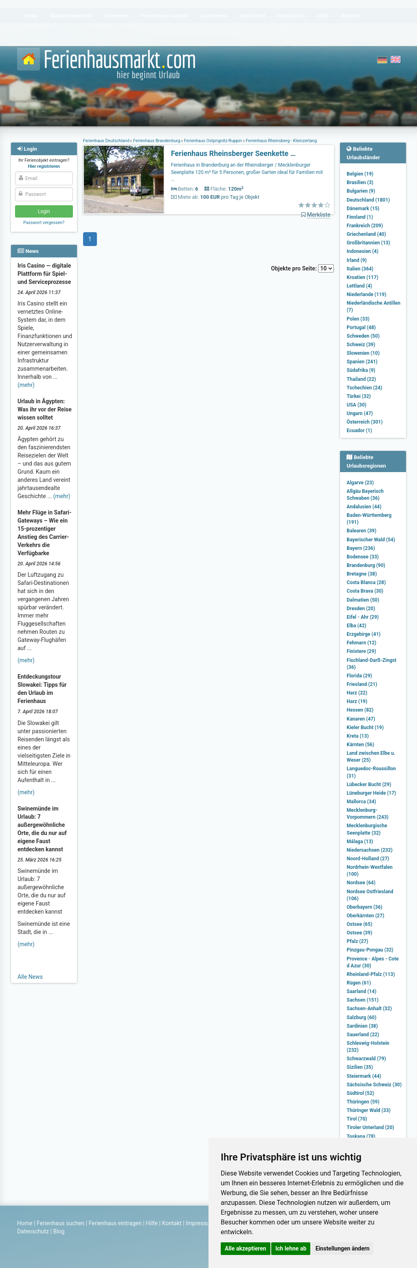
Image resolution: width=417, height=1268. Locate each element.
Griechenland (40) (366, 234)
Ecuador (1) (359, 430)
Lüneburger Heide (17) (371, 793)
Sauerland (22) (363, 1034)
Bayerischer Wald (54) (371, 540)
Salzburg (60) (361, 1017)
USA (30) (357, 405)
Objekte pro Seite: (302, 268)
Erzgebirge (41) (363, 634)
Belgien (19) (360, 174)
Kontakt (172, 1223)
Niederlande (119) (366, 294)
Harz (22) (357, 693)
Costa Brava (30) (365, 591)
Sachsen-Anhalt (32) (369, 1008)
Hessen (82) (360, 710)
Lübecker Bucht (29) (369, 784)
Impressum (200, 1223)
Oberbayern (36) (364, 907)
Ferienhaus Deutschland (107, 140)
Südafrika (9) (361, 370)
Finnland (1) (360, 217)
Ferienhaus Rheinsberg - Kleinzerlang (281, 140)
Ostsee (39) (359, 933)
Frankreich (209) (365, 226)
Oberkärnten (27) (365, 916)
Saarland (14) (361, 991)
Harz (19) (357, 701)
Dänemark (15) (363, 208)
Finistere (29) (361, 651)
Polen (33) (358, 319)
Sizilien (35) (360, 1067)
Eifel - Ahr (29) (363, 617)
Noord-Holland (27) (368, 858)
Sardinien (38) (362, 1026)
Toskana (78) (361, 1136)
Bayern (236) (361, 548)
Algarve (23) (360, 483)
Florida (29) (359, 676)
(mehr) (26, 385)
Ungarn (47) (360, 413)
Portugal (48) (361, 327)
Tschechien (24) (364, 388)
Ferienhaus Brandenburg (156, 140)
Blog (58, 1231)
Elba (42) (356, 626)
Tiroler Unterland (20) (370, 1127)
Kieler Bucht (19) (365, 727)
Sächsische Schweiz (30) (374, 1085)
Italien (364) (360, 269)
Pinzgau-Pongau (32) (370, 950)
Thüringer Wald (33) (369, 1110)
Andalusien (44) (364, 507)
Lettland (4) (359, 286)
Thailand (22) (361, 379)
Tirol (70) (357, 1119)
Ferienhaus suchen (60, 1223)
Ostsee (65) (359, 924)
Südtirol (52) (360, 1093)
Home (25, 1223)
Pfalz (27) (357, 941)
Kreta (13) (358, 736)
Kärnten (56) (360, 744)
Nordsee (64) (361, 883)
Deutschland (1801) (368, 200)
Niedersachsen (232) (370, 850)
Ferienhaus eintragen (115, 1223)
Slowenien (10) (363, 353)
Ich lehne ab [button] (290, 1248)
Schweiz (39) (361, 344)
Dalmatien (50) (363, 600)
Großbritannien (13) (368, 243)
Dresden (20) (361, 608)
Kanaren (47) (361, 719)
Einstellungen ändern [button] (343, 1248)
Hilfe (152, 1223)
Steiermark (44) (364, 1076)
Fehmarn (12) (361, 643)
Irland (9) (357, 260)
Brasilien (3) (360, 182)
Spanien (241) (362, 362)
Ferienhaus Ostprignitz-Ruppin (213, 140)
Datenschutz (33, 1231)
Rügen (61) (359, 983)
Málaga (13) (360, 841)
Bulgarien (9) (361, 191)
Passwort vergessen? (43, 222)
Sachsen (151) (362, 1000)
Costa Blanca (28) (366, 582)
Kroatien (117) (362, 277)
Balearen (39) (361, 531)
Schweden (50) (363, 336)
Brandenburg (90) (366, 565)
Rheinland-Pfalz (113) (371, 974)
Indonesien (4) (362, 251)
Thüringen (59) (363, 1102)
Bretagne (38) (362, 574)
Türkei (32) (359, 396)
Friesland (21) (362, 684)
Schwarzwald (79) (366, 1058)
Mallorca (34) (361, 801)
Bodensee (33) (363, 557)
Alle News (30, 977)
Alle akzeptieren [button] (245, 1248)
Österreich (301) (364, 422)
